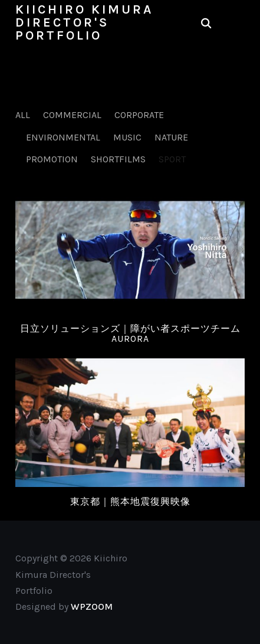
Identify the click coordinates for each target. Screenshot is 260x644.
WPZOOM (92, 606)
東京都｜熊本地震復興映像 (130, 501)
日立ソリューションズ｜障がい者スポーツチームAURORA (130, 334)
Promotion (52, 159)
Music (127, 137)
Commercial (72, 114)
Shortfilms (118, 159)
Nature (171, 137)
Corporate (139, 114)
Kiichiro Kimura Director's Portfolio (84, 22)
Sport (172, 159)
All (22, 114)
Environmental (63, 137)
